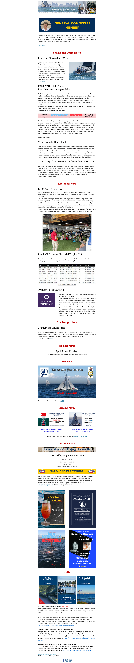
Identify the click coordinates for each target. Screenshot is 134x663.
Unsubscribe (41, 654)
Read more (41, 45)
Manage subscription (50, 654)
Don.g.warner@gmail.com (45, 485)
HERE (51, 338)
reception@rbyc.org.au (80, 436)
